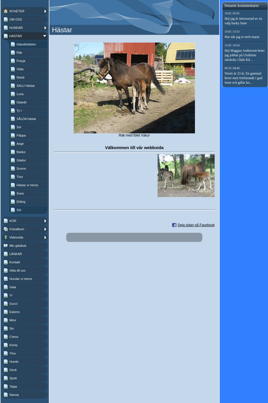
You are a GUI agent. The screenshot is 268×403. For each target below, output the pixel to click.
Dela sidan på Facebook (196, 225)
